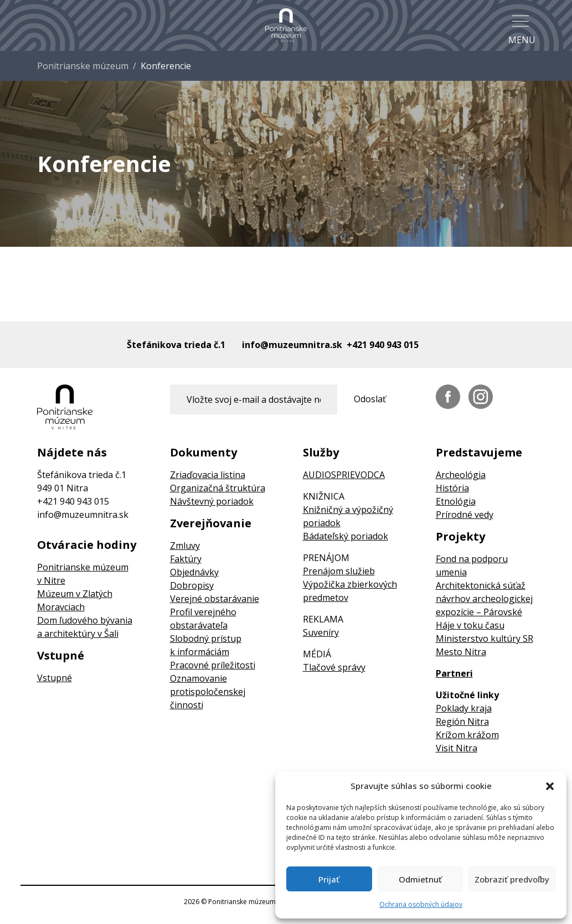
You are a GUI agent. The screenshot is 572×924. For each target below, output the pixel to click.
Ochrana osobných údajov (420, 904)
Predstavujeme (479, 452)
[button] (549, 785)
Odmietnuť (420, 879)
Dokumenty (203, 452)
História (452, 488)
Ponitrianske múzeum (82, 66)
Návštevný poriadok (212, 501)
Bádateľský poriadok (345, 536)
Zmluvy (185, 545)
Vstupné (60, 655)
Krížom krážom (467, 735)
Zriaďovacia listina (207, 475)
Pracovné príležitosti (212, 665)
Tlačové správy (334, 667)
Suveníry (321, 632)
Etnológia (456, 501)
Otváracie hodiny (86, 545)
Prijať (328, 879)
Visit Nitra (456, 748)
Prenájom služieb (339, 571)
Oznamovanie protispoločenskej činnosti (207, 691)
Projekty (460, 536)
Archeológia (461, 475)
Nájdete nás (72, 452)
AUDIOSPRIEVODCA (344, 475)
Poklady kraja (464, 708)
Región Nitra (462, 721)
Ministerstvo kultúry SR (484, 638)
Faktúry (186, 559)
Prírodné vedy (464, 514)
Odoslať (370, 399)
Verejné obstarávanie (214, 599)
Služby (321, 452)
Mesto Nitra (461, 652)
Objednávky (194, 572)
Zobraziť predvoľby (512, 879)
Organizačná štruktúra (217, 488)
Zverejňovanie (210, 523)
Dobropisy (192, 585)
